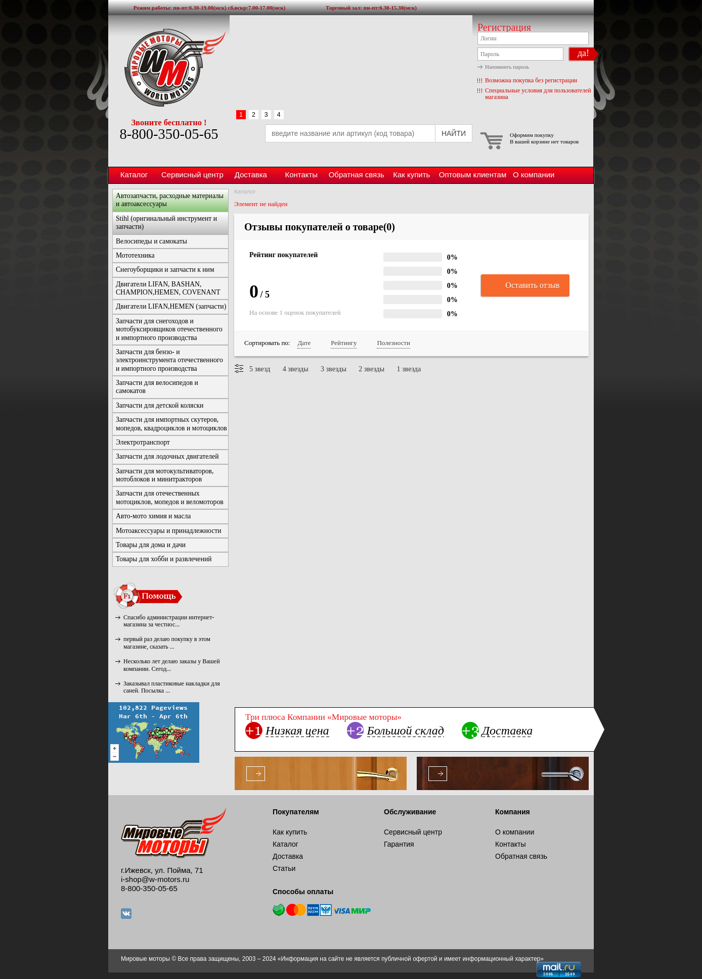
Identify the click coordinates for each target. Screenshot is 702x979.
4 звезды (296, 369)
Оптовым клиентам (472, 174)
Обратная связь (356, 174)
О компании (533, 174)
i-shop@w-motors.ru (155, 879)
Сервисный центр (192, 174)
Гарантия (399, 844)
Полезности (393, 343)
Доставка (251, 174)
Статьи (284, 868)
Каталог (134, 174)
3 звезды (333, 369)
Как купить (411, 174)
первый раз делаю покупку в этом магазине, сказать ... (166, 642)
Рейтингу (344, 343)
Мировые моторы (169, 67)
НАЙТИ (454, 133)
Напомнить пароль (507, 67)
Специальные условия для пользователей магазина (538, 94)
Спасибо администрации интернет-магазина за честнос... (168, 621)
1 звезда (409, 369)
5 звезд (259, 369)
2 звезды (371, 369)
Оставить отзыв (525, 286)
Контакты (301, 174)
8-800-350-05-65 (168, 134)
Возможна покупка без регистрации (531, 80)
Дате (304, 343)
